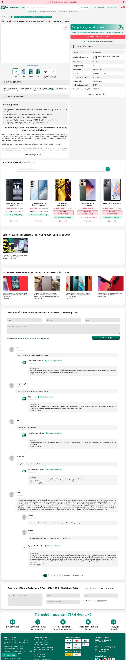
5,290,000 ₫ (88, 214)
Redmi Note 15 (63, 11)
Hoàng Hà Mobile (39, 130)
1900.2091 (49, 90)
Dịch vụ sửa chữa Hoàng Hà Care (44, 647)
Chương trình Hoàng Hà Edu (12, 658)
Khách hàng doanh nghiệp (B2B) (44, 649)
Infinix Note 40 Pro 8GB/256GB (87, 204)
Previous (2, 2)
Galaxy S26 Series (44, 11)
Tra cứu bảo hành (39, 656)
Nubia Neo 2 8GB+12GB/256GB (63, 204)
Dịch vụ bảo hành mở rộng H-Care (14, 648)
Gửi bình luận (106, 338)
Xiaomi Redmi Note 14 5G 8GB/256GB (14, 204)
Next (123, 2)
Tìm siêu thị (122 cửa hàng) (42, 659)
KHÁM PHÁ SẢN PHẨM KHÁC (98, 37)
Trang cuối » (78, 575)
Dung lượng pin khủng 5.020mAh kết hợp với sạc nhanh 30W (26, 123)
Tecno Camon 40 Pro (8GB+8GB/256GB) (39, 204)
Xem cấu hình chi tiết (96, 94)
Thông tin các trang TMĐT (42, 642)
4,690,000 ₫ (63, 214)
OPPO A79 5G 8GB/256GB (112, 203)
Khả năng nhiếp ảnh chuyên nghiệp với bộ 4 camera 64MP (26, 117)
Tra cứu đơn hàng (39, 654)
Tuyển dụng (37, 652)
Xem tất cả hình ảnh (33, 65)
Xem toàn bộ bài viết (33, 155)
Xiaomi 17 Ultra (73, 11)
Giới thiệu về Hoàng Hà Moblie (43, 640)
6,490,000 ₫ (112, 214)
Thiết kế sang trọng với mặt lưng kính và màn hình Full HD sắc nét (28, 114)
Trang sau (68, 575)
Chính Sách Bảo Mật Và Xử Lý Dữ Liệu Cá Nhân (18, 651)
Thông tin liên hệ (40, 637)
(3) (14, 655)
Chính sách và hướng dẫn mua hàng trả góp (17, 640)
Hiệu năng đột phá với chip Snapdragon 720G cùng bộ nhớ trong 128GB (31, 120)
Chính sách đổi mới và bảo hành (13, 646)
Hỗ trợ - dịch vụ (10, 637)
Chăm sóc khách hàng (41, 644)
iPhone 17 (54, 11)
